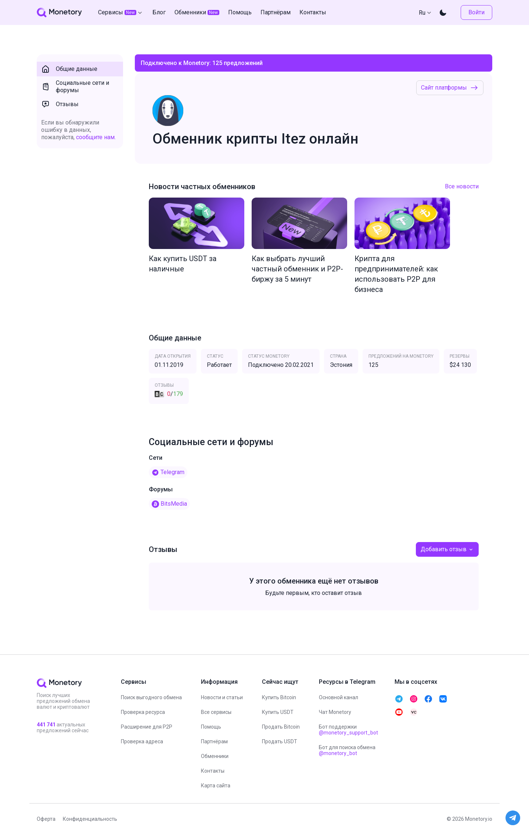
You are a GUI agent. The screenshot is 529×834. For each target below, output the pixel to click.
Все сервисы (216, 712)
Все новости (462, 186)
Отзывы (60, 104)
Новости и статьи (222, 697)
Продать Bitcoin (281, 727)
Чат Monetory (335, 712)
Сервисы (121, 12)
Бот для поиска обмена (347, 750)
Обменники (214, 756)
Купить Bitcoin (279, 697)
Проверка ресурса (143, 712)
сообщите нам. (96, 137)
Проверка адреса (142, 741)
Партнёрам (214, 741)
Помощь (211, 727)
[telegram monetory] (399, 698)
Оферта (46, 819)
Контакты (212, 771)
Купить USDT (278, 712)
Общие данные (69, 69)
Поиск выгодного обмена (151, 697)
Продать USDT (279, 741)
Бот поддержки (348, 730)
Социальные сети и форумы (75, 86)
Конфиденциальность (90, 819)
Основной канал (338, 697)
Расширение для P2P (146, 727)
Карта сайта (215, 785)
